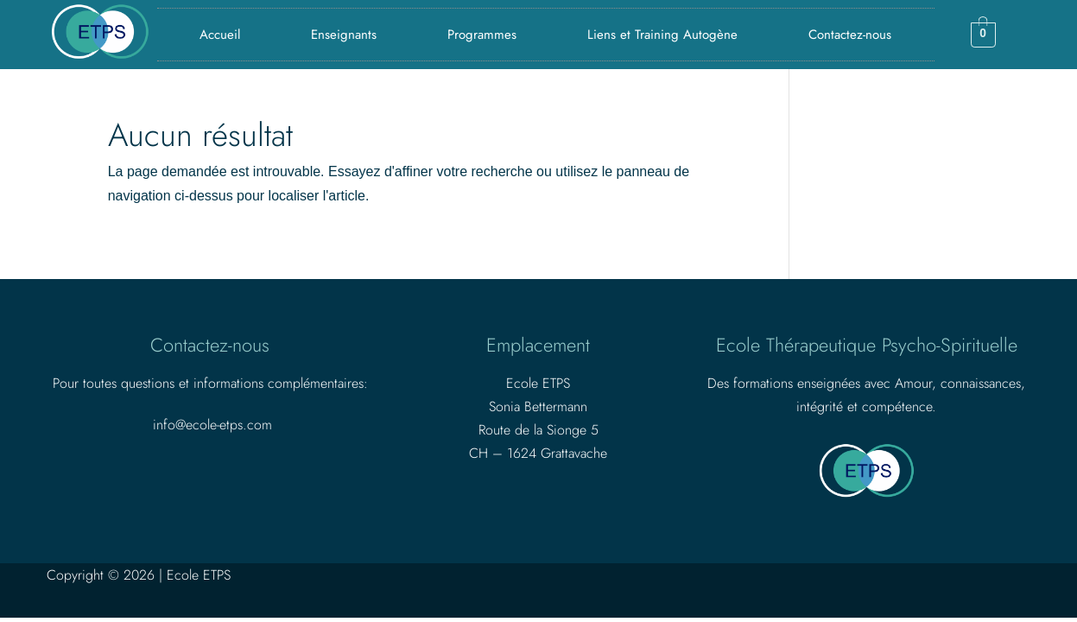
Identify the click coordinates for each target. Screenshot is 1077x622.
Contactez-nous (849, 34)
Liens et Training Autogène (662, 34)
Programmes (481, 34)
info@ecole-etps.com (212, 425)
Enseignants (344, 34)
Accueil (220, 34)
